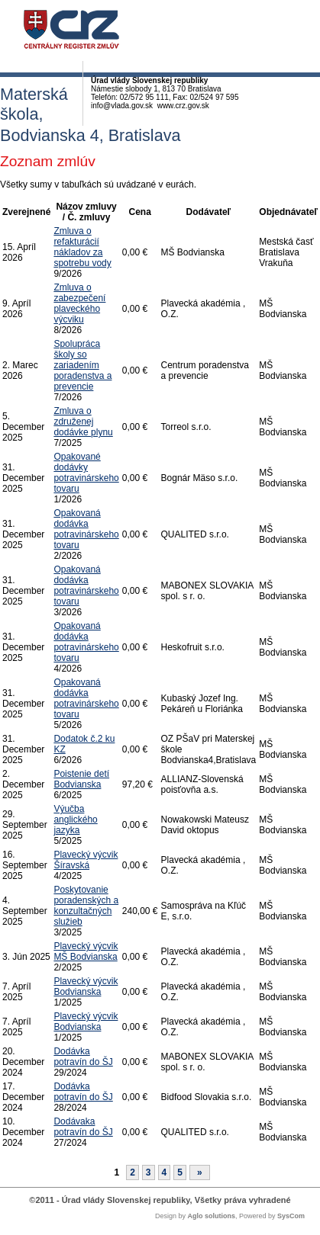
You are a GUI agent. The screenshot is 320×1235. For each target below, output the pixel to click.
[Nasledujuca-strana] (199, 1172)
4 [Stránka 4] (164, 1172)
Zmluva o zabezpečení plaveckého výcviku (79, 303)
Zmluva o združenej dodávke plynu (82, 422)
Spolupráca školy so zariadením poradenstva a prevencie (82, 365)
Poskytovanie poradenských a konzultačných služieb (85, 905)
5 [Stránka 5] (180, 1172)
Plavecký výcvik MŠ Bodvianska (85, 951)
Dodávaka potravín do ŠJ (82, 1126)
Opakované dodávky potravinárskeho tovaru (85, 472)
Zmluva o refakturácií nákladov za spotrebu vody (82, 247)
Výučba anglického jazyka (75, 820)
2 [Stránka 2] (132, 1172)
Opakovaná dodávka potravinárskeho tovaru (85, 529)
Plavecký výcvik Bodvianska (85, 986)
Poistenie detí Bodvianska (81, 779)
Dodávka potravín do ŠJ (82, 1056)
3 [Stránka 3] (148, 1172)
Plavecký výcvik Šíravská (85, 860)
